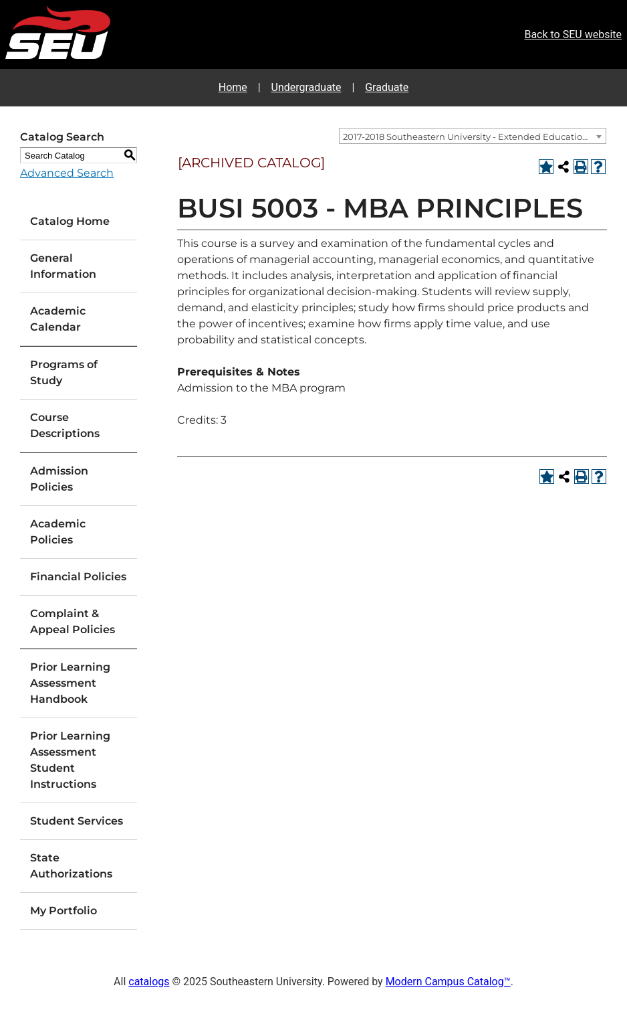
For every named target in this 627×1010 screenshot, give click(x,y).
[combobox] (472, 136)
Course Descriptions (65, 425)
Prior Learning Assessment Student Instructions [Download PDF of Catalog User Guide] (70, 760)
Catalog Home (70, 221)
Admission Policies (59, 479)
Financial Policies (78, 576)
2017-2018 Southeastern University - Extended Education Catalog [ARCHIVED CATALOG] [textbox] (474, 136)
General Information (63, 266)
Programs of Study (64, 372)
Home (233, 87)
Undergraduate (306, 87)
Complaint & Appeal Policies (72, 621)
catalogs (148, 981)
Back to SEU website (573, 34)
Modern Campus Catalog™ (448, 981)
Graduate (386, 87)
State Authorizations (71, 865)
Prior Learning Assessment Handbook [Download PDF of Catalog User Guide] (70, 683)
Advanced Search (67, 173)
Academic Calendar (58, 319)
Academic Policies (58, 531)
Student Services (76, 821)
